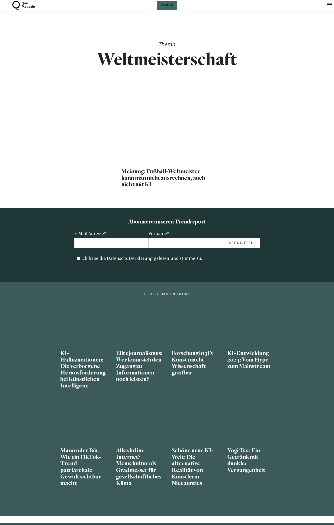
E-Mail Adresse (90, 234)
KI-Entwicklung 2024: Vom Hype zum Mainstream (248, 359)
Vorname (158, 234)
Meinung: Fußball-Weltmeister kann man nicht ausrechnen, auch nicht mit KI (163, 178)
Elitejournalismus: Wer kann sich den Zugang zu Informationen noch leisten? (139, 366)
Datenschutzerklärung (130, 259)
